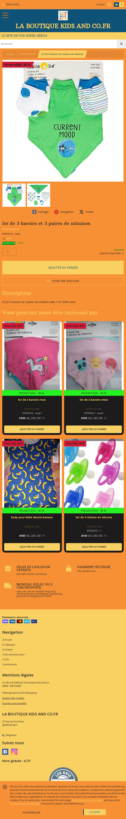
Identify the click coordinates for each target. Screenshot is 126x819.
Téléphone (9, 735)
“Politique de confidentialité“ (25, 803)
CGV (5, 659)
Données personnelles (14, 703)
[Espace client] (109, 4)
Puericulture (11, 229)
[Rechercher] (121, 44)
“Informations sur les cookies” (87, 800)
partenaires (9, 664)
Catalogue (8, 644)
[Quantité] (9, 251)
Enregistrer (64, 212)
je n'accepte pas (31, 812)
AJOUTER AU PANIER (63, 267)
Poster (86, 212)
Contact (100, 4)
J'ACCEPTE (95, 812)
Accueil (10, 54)
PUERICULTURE (27, 54)
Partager (40, 212)
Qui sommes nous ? (13, 654)
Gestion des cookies (13, 698)
